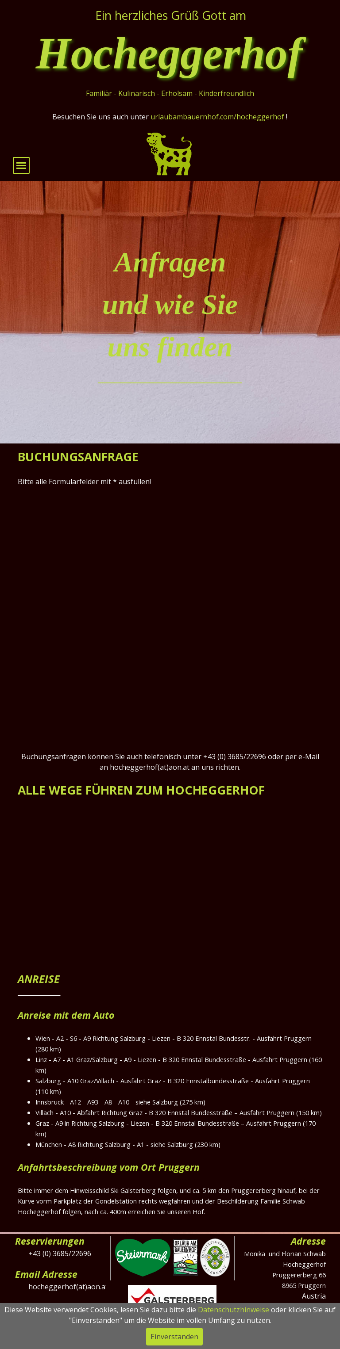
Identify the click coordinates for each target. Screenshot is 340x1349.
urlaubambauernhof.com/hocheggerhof (217, 117)
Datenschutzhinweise (233, 1310)
